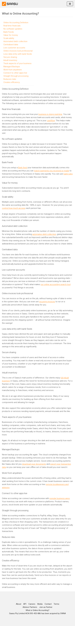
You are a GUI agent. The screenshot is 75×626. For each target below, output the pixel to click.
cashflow (51, 120)
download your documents (34, 464)
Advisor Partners (30, 607)
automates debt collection (44, 234)
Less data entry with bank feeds (17, 54)
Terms (56, 604)
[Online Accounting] (10, 4)
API (24, 604)
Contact (48, 604)
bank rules (68, 174)
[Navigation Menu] (70, 4)
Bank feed (22, 167)
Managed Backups (11, 66)
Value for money (10, 35)
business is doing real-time (50, 114)
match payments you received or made (51, 171)
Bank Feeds (8, 32)
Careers (31, 604)
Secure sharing (10, 57)
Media (39, 604)
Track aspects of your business (17, 63)
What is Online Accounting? (37, 610)
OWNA (63, 613)
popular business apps (59, 498)
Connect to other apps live (15, 73)
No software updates (12, 29)
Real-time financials (12, 26)
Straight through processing (15, 76)
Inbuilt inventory (10, 60)
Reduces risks (9, 79)
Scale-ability (8, 38)
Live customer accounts (14, 48)
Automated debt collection (15, 41)
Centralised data (10, 44)
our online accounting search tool (56, 284)
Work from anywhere (12, 70)
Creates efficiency (11, 82)
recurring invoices (47, 301)
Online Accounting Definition (15, 22)
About (18, 604)
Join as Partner (45, 607)
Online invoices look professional (17, 51)
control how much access (13, 208)
